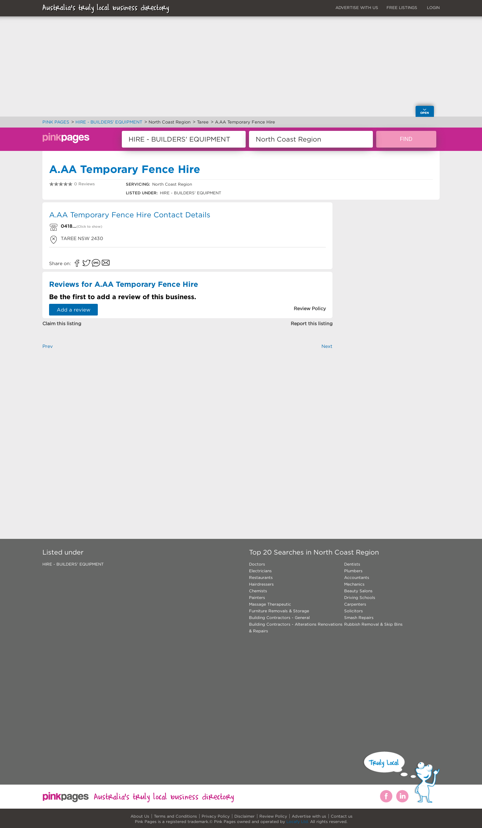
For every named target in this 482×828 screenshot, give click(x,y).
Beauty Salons (358, 591)
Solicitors (353, 611)
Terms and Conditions (175, 816)
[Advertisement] (187, 433)
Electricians (260, 571)
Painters (257, 597)
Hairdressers (261, 584)
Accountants (356, 577)
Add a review (73, 310)
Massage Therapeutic (270, 604)
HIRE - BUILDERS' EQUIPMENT (73, 564)
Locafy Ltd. (297, 821)
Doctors (257, 564)
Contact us (341, 816)
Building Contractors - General (279, 617)
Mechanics (354, 584)
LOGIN (433, 7)
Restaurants (261, 577)
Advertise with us (309, 816)
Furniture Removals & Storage (279, 611)
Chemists (258, 591)
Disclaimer (244, 816)
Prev (47, 346)
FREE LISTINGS (402, 7)
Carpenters (355, 604)
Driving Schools (359, 597)
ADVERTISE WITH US (356, 7)
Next (326, 346)
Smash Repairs (359, 617)
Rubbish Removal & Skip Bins (373, 624)
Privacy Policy (216, 816)
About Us (140, 816)
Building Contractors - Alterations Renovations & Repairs (295, 627)
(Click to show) (89, 226)
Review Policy (273, 816)
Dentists (352, 564)
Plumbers (353, 571)
